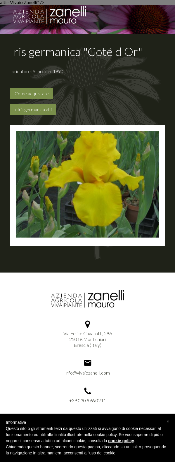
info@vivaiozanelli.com (87, 372)
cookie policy (121, 440)
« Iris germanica (33, 109)
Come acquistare (32, 93)
